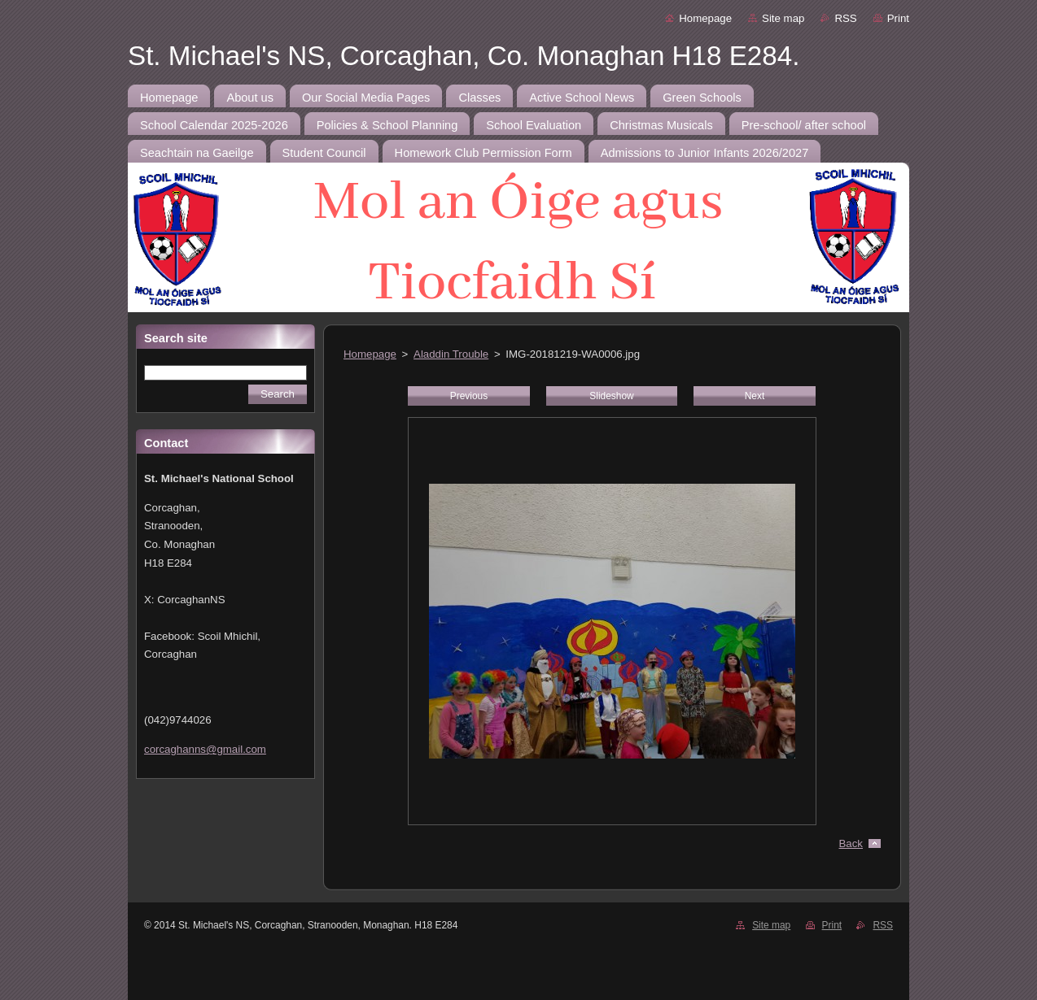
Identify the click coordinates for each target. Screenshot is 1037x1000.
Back (851, 843)
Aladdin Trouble (450, 354)
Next (755, 396)
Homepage (705, 18)
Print (898, 18)
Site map (783, 18)
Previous (469, 396)
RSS (845, 18)
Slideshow (611, 396)
